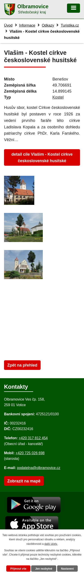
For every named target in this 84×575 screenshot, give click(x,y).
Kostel (58, 97)
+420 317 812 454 (33, 438)
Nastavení (67, 568)
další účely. (51, 543)
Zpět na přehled (22, 365)
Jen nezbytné (43, 568)
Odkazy (48, 25)
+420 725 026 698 (30, 453)
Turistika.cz (70, 25)
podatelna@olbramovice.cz (38, 468)
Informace (27, 25)
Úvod (8, 25)
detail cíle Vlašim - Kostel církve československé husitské (42, 157)
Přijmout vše (18, 568)
